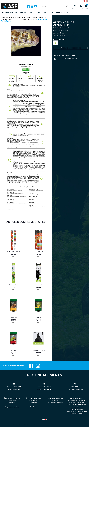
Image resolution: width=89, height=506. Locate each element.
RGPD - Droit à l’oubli (77, 409)
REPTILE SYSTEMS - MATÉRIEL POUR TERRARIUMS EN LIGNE (23, 18)
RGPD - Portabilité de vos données (77, 411)
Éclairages (55, 400)
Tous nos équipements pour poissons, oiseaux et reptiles (19, 17)
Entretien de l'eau (12, 400)
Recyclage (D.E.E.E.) (77, 413)
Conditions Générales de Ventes (76, 400)
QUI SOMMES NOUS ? (76, 398)
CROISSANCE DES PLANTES (60, 12)
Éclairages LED (33, 400)
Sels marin (12, 402)
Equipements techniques (55, 402)
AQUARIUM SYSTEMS (9, 12)
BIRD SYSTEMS (42, 12)
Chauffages (33, 407)
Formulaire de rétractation (76, 402)
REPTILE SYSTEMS (26, 12)
